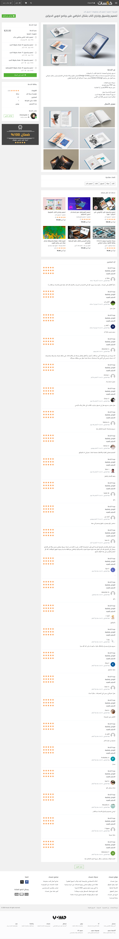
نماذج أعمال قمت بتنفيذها (50, 881)
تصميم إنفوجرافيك (81, 217)
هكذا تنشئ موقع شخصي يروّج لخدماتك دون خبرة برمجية (81, 885)
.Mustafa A (106, 805)
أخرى (106, 246)
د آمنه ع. (107, 325)
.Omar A (107, 398)
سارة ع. (107, 278)
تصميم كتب (89, 183)
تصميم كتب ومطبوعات (99, 12)
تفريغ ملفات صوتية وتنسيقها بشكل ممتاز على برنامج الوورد (54, 242)
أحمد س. (107, 516)
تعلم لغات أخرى (78, 246)
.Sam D (107, 540)
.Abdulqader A (24, 115)
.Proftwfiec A (105, 757)
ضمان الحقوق (114, 891)
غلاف (96, 183)
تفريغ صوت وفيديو (52, 246)
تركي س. (107, 301)
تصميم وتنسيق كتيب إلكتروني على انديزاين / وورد (104, 213)
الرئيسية (114, 12)
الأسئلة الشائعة (113, 888)
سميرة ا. (107, 828)
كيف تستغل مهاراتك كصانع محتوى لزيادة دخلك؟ (84, 895)
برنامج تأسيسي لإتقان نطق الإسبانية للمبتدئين (79, 242)
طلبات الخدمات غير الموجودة (49, 885)
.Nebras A (106, 422)
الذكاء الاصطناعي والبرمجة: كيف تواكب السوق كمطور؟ (82, 881)
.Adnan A (106, 446)
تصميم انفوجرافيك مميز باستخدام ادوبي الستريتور (80, 213)
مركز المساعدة (114, 898)
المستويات (98, 908)
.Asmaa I (107, 375)
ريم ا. (108, 639)
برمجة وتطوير (111, 246)
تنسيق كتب (87, 12)
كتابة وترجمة (62, 246)
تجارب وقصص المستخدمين (50, 888)
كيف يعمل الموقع (113, 885)
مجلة (107, 183)
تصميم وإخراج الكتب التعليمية (56, 212)
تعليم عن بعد (87, 246)
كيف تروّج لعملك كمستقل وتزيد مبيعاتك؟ (86, 891)
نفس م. (107, 734)
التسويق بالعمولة (91, 908)
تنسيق (102, 183)
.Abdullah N (106, 592)
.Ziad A (107, 710)
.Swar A (107, 686)
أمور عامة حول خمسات (51, 891)
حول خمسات (114, 881)
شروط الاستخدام (114, 908)
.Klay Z (107, 663)
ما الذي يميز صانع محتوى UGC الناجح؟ (86, 888)
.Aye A (107, 568)
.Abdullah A (106, 349)
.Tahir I (107, 469)
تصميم (109, 12)
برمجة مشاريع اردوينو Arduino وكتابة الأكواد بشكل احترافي (106, 242)
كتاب (113, 183)
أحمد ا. (107, 616)
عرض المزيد (79, 867)
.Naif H (107, 781)
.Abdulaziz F (105, 852)
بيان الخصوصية (105, 908)
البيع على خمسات (113, 895)
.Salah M (107, 493)
